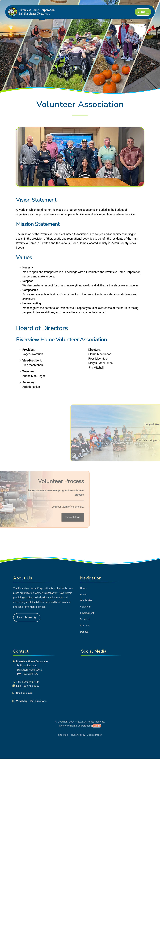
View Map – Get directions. (31, 701)
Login (96, 726)
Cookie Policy (94, 734)
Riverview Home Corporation (37, 10)
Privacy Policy (77, 734)
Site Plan (63, 734)
